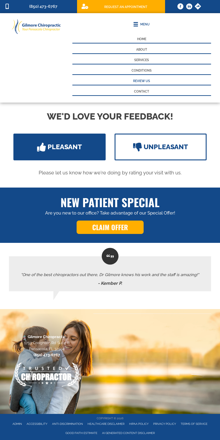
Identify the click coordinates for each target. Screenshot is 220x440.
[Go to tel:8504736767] (38, 6)
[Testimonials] (110, 273)
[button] (59, 147)
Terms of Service (194, 424)
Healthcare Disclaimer (106, 424)
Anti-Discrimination (67, 424)
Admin (17, 424)
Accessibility (37, 424)
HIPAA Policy (139, 424)
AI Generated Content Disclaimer (128, 433)
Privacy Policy (164, 424)
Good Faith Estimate (81, 433)
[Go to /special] (121, 6)
